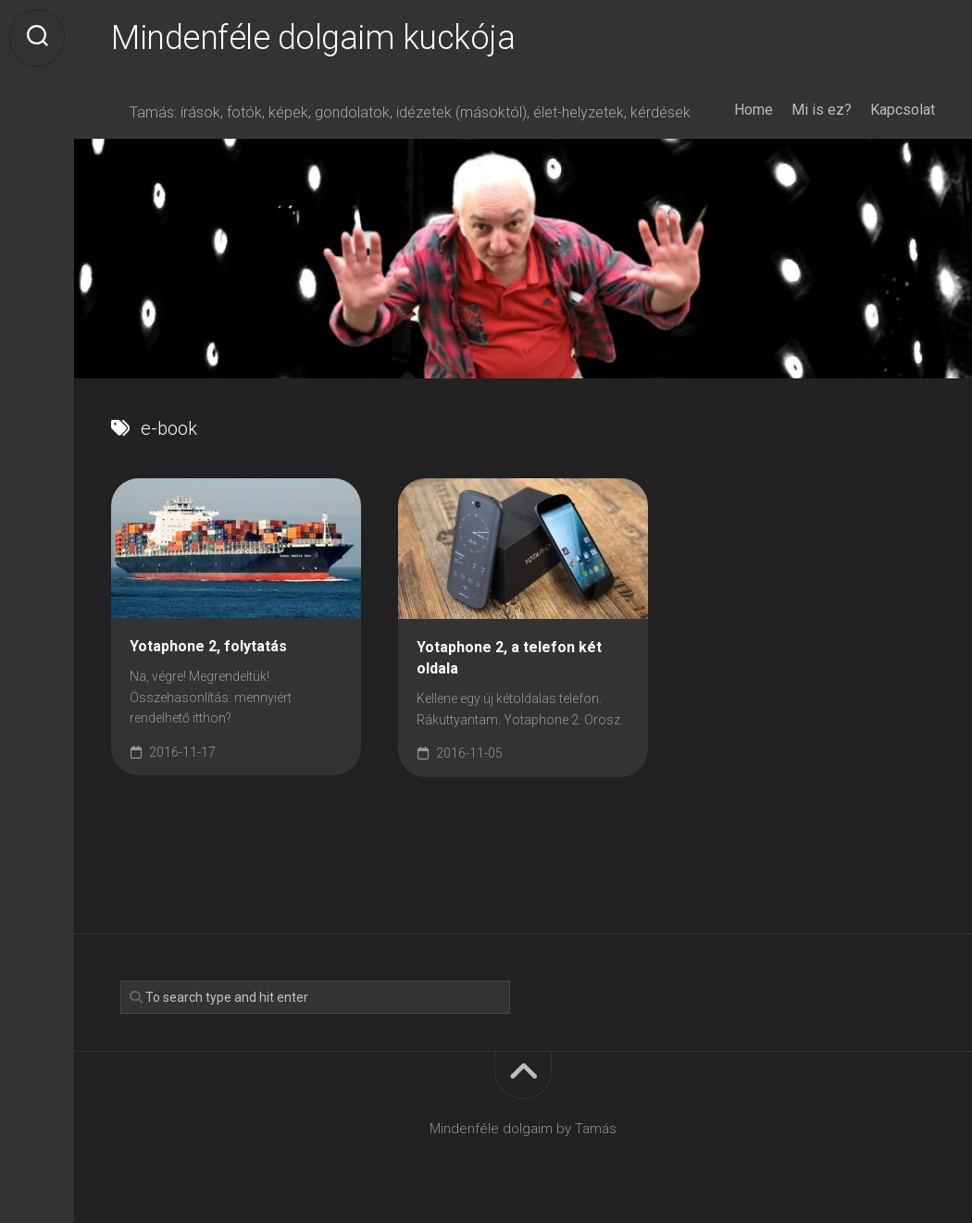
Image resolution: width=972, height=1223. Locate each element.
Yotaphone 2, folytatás (208, 646)
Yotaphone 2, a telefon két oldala (509, 657)
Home (753, 109)
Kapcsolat (902, 109)
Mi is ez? (821, 109)
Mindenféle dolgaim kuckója (313, 38)
